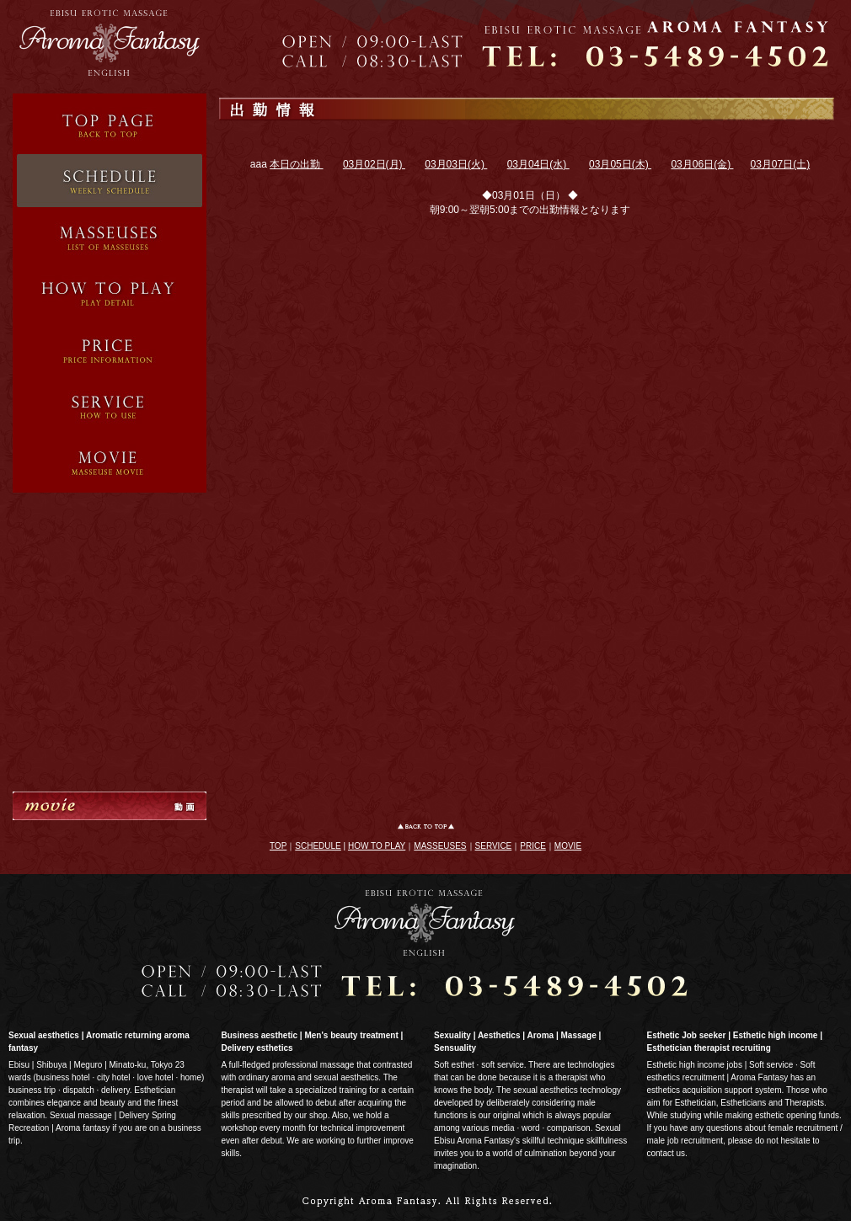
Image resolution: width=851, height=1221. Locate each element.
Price (109, 348)
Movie (109, 463)
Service (109, 292)
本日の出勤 (296, 164)
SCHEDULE (317, 845)
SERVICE (493, 845)
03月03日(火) (456, 164)
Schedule (109, 178)
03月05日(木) (620, 164)
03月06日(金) (702, 164)
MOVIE (567, 845)
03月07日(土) (780, 164)
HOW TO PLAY (376, 845)
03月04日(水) (538, 164)
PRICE (533, 845)
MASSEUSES (440, 845)
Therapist (109, 235)
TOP (278, 845)
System (109, 404)
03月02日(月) (374, 164)
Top (109, 122)
